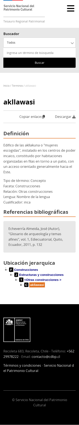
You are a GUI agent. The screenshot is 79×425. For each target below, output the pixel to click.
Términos (17, 85)
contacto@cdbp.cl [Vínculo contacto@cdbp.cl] (46, 356)
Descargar (65, 117)
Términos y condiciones (22, 365)
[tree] (39, 280)
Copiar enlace (32, 116)
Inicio (6, 85)
